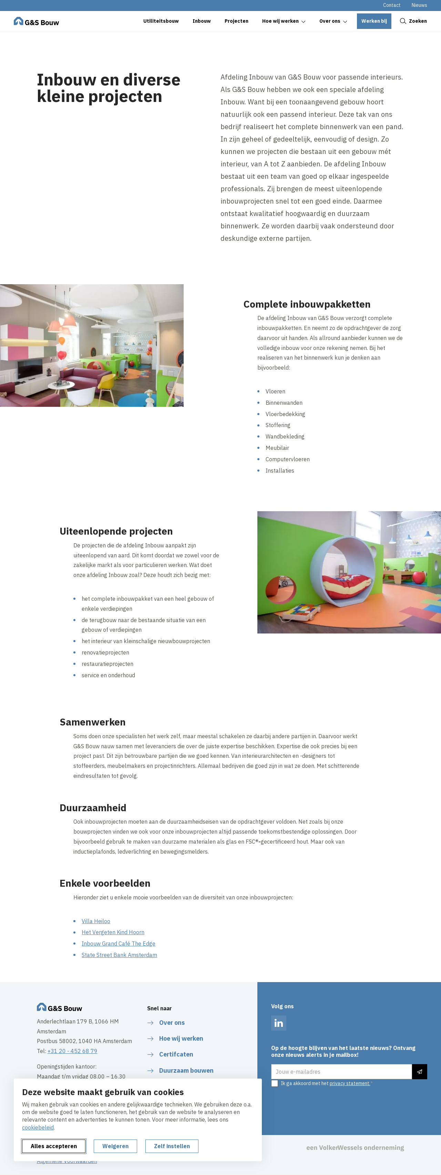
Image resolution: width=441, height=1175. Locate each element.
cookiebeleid (38, 1127)
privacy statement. (350, 1083)
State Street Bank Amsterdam (119, 954)
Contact (392, 5)
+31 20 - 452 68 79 (73, 1051)
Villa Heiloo (96, 921)
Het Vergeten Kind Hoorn (113, 932)
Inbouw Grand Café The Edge (118, 943)
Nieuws (419, 5)
